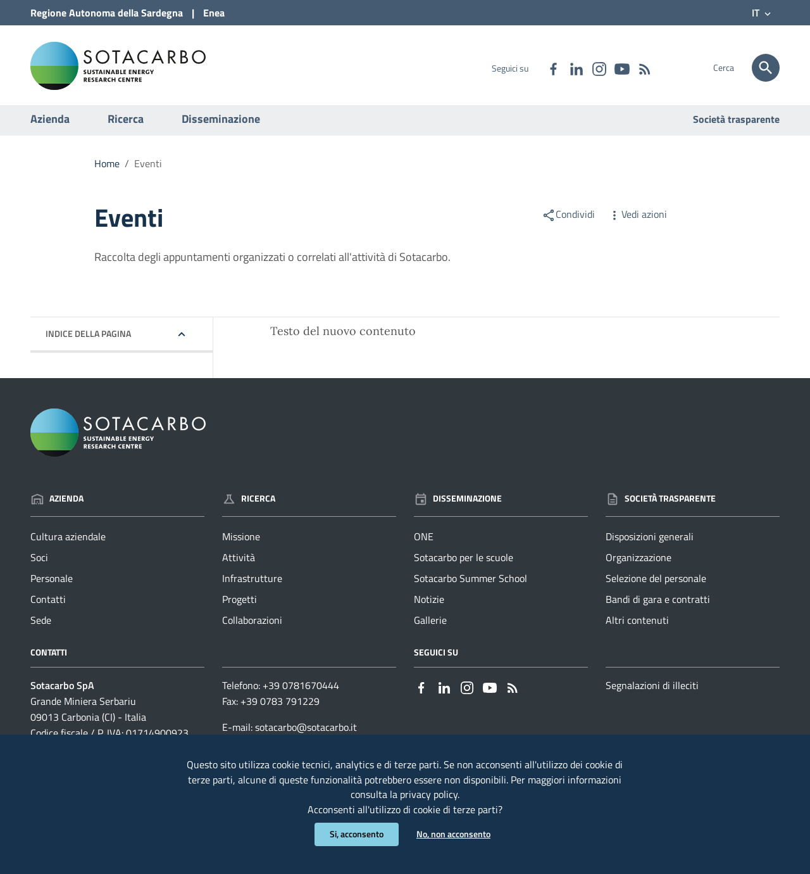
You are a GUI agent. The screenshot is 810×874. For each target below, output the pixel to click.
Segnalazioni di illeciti (652, 691)
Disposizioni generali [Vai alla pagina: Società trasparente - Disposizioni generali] (650, 542)
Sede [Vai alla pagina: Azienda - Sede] (40, 625)
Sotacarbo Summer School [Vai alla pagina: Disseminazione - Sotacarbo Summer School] (470, 584)
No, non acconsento (453, 834)
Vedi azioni (637, 220)
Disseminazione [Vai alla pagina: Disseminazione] (458, 503)
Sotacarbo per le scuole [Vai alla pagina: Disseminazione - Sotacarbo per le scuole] (463, 563)
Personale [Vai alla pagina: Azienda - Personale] (51, 584)
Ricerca (126, 125)
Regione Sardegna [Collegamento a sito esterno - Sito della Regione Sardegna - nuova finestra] (106, 12)
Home (107, 169)
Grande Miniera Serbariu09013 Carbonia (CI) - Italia (88, 715)
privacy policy (429, 793)
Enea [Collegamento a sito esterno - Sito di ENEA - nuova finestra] (214, 12)
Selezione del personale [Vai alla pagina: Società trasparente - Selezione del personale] (656, 584)
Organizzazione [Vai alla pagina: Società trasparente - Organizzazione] (638, 563)
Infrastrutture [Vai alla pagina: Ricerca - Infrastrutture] (252, 584)
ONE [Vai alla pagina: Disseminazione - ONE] (423, 542)
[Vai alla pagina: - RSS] (644, 67)
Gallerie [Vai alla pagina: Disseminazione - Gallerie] (430, 625)
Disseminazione (221, 125)
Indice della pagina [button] (88, 339)
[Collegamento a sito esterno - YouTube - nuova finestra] (621, 67)
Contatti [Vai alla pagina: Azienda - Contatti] (48, 605)
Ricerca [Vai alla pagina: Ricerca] (248, 503)
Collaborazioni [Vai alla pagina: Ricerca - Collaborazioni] (252, 625)
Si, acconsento (356, 834)
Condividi (568, 220)
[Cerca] (766, 68)
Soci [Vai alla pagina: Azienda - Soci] (39, 563)
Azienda (50, 125)
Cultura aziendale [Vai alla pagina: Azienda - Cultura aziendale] (68, 542)
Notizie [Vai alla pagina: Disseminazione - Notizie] (429, 605)
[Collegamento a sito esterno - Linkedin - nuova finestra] (575, 67)
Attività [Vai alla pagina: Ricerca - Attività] (238, 563)
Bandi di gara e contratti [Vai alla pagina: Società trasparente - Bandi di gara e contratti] (658, 605)
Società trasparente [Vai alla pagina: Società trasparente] (736, 125)
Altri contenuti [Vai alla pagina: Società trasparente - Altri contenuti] (637, 625)
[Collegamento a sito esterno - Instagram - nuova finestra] (598, 67)
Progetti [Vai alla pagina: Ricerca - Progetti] (239, 605)
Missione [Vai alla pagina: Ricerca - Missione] (241, 542)
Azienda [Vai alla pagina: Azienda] (57, 503)
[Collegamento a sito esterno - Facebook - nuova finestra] (553, 67)
